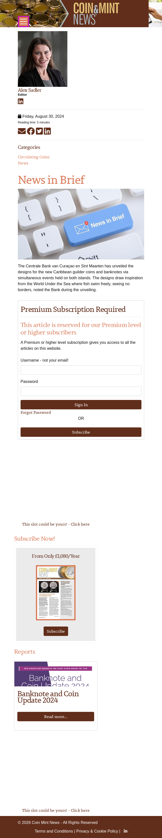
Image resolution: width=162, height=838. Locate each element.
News (23, 163)
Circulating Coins (34, 157)
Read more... (55, 717)
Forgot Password (36, 412)
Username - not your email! (44, 360)
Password (29, 381)
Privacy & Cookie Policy (97, 831)
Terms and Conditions (54, 831)
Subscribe (81, 432)
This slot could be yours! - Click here (56, 524)
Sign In (81, 405)
